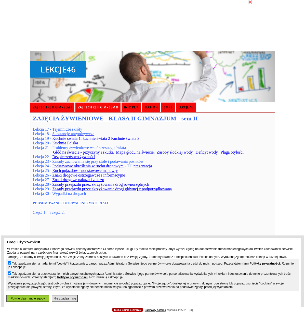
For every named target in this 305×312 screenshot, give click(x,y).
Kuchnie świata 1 (66, 138)
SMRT (168, 107)
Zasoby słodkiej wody (174, 152)
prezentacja (143, 166)
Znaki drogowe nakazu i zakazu (78, 180)
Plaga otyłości (232, 152)
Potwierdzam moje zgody (28, 298)
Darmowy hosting (155, 310)
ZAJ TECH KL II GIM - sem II (98, 107)
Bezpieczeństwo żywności (73, 157)
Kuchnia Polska (65, 143)
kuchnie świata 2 (96, 138)
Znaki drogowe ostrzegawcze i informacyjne (88, 175)
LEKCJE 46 (185, 107)
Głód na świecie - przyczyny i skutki (83, 152)
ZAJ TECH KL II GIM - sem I (52, 107)
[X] (191, 310)
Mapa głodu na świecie (135, 152)
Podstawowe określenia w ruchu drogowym (88, 166)
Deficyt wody (206, 152)
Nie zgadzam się (65, 298)
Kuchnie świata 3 (125, 138)
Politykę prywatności (264, 263)
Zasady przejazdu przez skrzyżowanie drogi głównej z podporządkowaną (112, 189)
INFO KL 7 (131, 107)
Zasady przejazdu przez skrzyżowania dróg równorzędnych (100, 184)
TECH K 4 (151, 107)
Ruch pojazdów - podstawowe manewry (85, 170)
